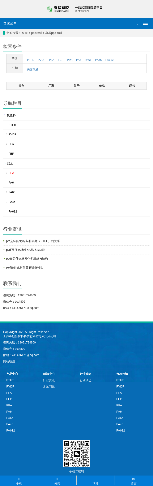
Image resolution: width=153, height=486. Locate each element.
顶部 (96, 480)
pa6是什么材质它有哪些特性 (24, 267)
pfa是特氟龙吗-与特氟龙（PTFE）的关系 (33, 241)
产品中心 (12, 374)
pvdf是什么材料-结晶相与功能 (25, 249)
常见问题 (49, 386)
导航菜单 (10, 23)
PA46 (98, 59)
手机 (19, 480)
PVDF (41, 59)
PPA (69, 59)
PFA (51, 59)
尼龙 (10, 163)
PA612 (109, 59)
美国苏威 (32, 69)
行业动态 (86, 374)
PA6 (78, 59)
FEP (60, 59)
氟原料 (11, 115)
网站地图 (9, 361)
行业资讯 (49, 380)
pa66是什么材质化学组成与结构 (27, 258)
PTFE (30, 59)
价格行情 (122, 374)
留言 (134, 480)
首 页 (24, 33)
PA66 (88, 59)
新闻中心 (49, 374)
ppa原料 (36, 33)
